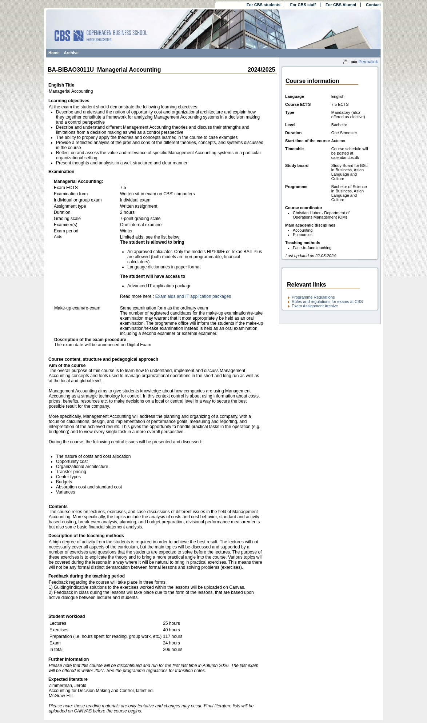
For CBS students (263, 5)
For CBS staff (303, 5)
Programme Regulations (313, 297)
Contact (373, 5)
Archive (71, 53)
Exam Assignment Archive (315, 306)
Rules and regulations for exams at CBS (327, 301)
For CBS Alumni (341, 5)
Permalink (364, 61)
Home (54, 53)
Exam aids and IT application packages (193, 296)
